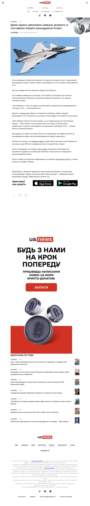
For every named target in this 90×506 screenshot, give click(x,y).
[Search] (87, 3)
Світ (20, 21)
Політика (42, 445)
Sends (25, 176)
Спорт (72, 445)
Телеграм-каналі (63, 159)
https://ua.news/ (37, 461)
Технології (62, 445)
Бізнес (52, 445)
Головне (14, 21)
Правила (32, 496)
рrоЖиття (45, 451)
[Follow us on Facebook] (45, 15)
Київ (33, 445)
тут (48, 176)
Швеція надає (38, 141)
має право (42, 149)
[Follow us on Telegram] (50, 15)
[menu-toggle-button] (3, 3)
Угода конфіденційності (48, 496)
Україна (24, 445)
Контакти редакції (66, 496)
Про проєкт (22, 496)
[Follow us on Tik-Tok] (40, 15)
